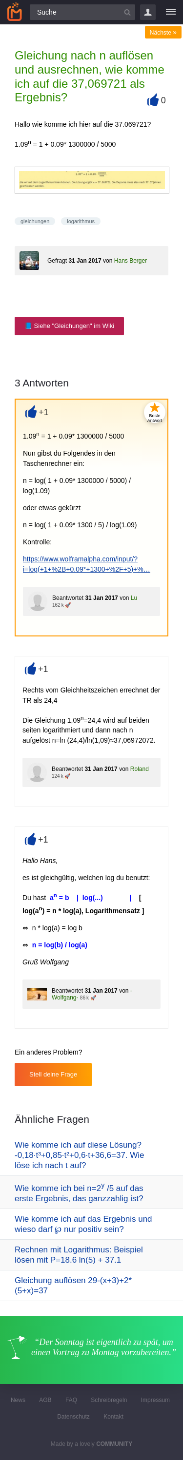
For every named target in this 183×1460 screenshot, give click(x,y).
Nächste (163, 32)
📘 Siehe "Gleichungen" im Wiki (69, 325)
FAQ (71, 1400)
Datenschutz (73, 1416)
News (18, 1400)
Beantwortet (67, 598)
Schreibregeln (109, 1400)
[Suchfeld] (82, 12)
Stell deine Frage (53, 1074)
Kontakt (113, 1416)
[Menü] (171, 12)
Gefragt (57, 260)
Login (148, 12)
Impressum (155, 1400)
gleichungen (34, 221)
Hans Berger (130, 260)
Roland (139, 769)
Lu (134, 598)
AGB (45, 1400)
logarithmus (81, 221)
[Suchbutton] (127, 12)
